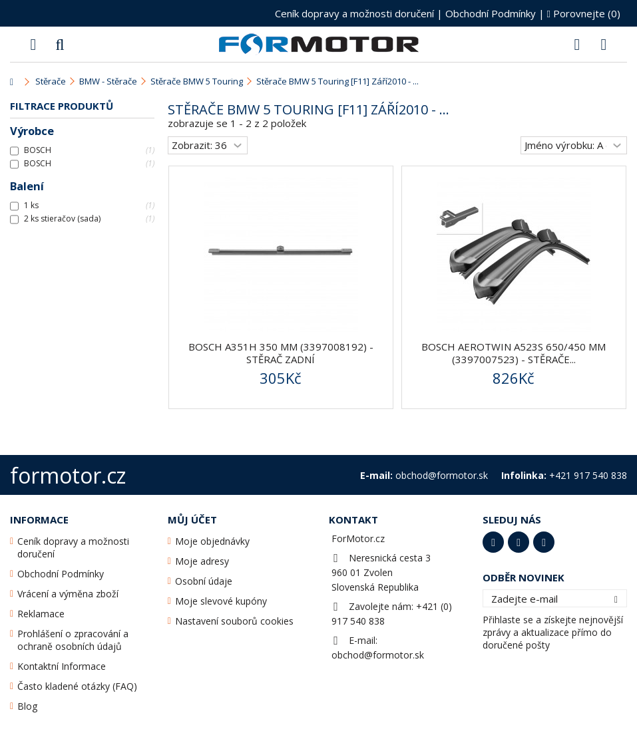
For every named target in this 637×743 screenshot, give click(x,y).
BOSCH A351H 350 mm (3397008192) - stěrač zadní (280, 353)
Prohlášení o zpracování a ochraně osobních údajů (72, 640)
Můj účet (192, 519)
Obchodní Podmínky (490, 13)
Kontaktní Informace (61, 666)
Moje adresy (202, 561)
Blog (27, 706)
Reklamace (41, 613)
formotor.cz (68, 475)
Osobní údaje (203, 581)
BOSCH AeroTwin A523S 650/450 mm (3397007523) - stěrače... (513, 353)
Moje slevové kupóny (221, 601)
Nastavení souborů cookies (234, 621)
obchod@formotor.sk (377, 655)
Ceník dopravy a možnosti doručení (354, 13)
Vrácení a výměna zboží (67, 593)
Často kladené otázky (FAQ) (77, 686)
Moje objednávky (212, 541)
